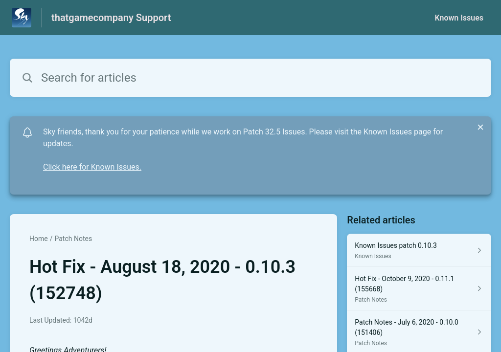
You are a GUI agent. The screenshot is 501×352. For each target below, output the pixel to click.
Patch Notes (73, 238)
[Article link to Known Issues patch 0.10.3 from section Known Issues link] (419, 250)
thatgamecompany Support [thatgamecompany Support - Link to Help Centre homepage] (111, 17)
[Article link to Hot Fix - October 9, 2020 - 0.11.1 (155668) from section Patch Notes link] (419, 288)
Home (38, 238)
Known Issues (458, 17)
